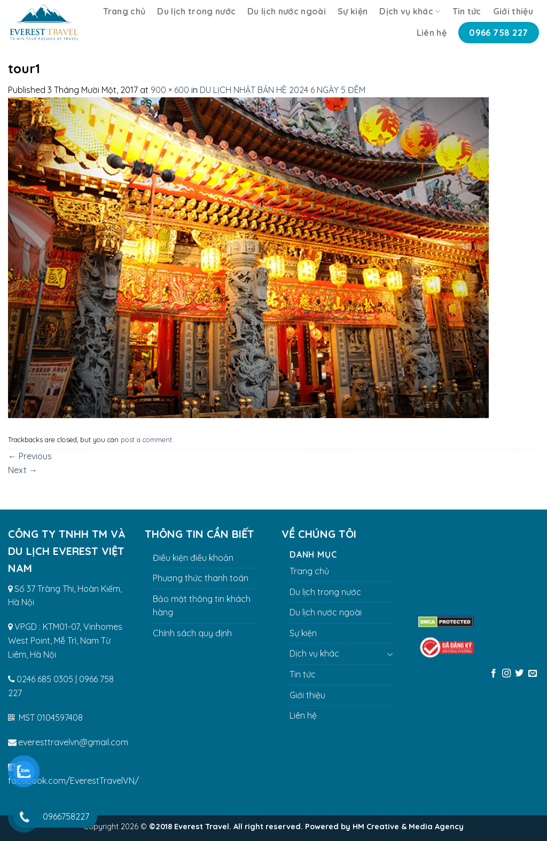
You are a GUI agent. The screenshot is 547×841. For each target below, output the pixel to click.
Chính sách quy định (192, 633)
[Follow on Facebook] (493, 673)
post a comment (146, 439)
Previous (30, 456)
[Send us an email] (532, 673)
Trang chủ (124, 11)
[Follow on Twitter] (519, 673)
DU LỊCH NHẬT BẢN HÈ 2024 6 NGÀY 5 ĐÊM (282, 89)
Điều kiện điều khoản (193, 557)
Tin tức (466, 11)
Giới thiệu (513, 11)
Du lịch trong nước (196, 11)
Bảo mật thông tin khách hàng (202, 605)
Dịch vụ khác (409, 11)
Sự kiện (353, 11)
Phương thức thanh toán (200, 578)
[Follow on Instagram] (506, 673)
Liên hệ (432, 32)
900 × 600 (170, 89)
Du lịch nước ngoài (286, 11)
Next (22, 470)
